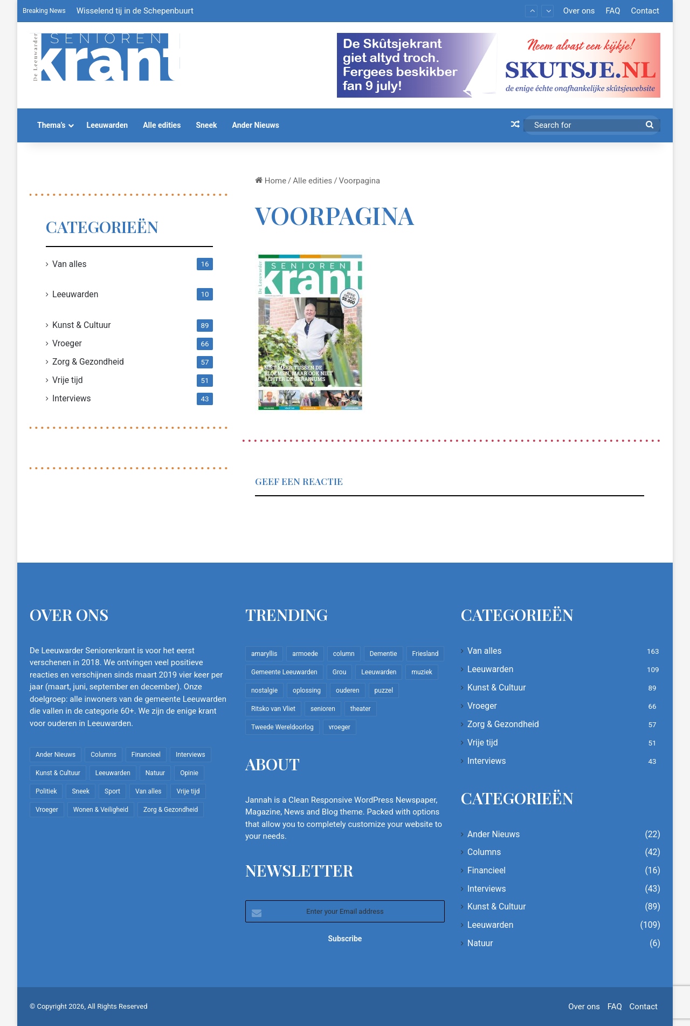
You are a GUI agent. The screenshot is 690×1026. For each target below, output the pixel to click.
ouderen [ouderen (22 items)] (348, 690)
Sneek (206, 125)
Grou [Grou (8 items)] (340, 672)
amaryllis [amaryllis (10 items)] (264, 654)
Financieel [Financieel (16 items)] (146, 754)
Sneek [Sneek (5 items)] (80, 791)
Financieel (486, 870)
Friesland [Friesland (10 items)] (425, 654)
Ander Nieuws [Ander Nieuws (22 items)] (55, 754)
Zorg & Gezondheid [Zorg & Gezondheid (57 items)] (170, 809)
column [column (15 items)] (344, 654)
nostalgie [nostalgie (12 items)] (264, 690)
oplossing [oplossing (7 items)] (307, 690)
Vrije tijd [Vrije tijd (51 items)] (187, 791)
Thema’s (51, 125)
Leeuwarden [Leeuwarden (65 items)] (378, 672)
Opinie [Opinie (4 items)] (189, 773)
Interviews (71, 398)
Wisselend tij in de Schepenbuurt (135, 11)
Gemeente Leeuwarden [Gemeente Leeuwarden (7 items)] (284, 672)
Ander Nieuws (255, 125)
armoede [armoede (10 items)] (305, 654)
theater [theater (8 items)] (360, 709)
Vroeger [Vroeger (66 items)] (47, 809)
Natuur (480, 943)
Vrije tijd (67, 380)
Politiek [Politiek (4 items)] (46, 791)
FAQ (612, 11)
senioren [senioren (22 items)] (322, 709)
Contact (645, 11)
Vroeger (67, 343)
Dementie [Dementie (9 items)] (383, 654)
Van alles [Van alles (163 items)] (148, 791)
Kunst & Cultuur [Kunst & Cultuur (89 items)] (58, 773)
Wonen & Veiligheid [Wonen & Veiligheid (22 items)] (100, 809)
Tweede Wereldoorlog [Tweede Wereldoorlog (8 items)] (282, 727)
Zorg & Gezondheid (88, 362)
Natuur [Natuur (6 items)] (155, 773)
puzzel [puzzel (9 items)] (384, 690)
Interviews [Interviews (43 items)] (190, 754)
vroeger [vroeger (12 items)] (339, 727)
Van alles (69, 264)
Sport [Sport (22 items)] (112, 791)
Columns (484, 852)
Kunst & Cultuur (81, 325)
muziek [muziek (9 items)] (421, 672)
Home (270, 181)
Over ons (579, 11)
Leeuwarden (107, 125)
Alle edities (162, 125)
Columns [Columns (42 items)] (103, 754)
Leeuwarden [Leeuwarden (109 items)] (112, 773)
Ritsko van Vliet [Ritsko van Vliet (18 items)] (273, 709)
